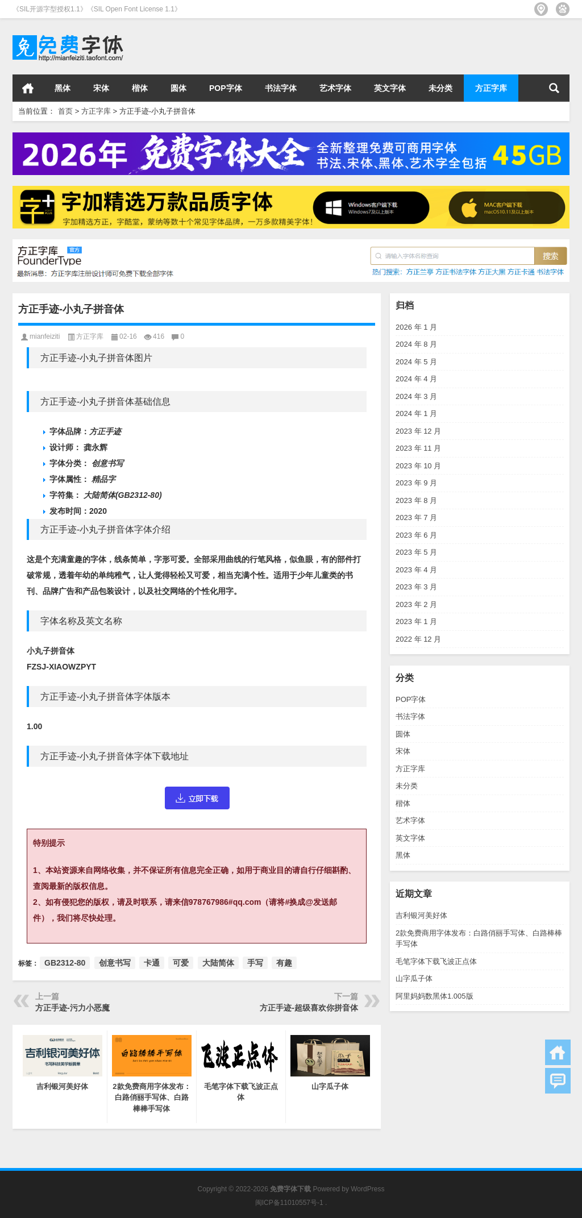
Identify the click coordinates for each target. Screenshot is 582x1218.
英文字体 (390, 88)
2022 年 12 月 (418, 639)
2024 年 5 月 (416, 361)
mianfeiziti (45, 336)
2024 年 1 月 (416, 413)
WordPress (367, 1189)
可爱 (181, 962)
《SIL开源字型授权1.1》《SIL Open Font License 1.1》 (97, 9)
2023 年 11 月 (418, 448)
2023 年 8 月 (416, 500)
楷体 (140, 88)
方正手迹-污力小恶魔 (72, 1007)
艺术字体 (335, 88)
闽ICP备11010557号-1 (289, 1203)
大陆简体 (218, 962)
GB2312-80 (64, 962)
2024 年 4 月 (416, 379)
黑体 (62, 88)
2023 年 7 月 (416, 517)
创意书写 (115, 962)
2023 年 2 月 (416, 604)
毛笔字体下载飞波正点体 (436, 961)
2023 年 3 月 (416, 587)
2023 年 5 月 (416, 552)
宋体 (101, 88)
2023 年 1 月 (416, 621)
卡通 (152, 962)
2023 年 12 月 (418, 431)
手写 (255, 962)
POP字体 (225, 88)
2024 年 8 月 (416, 344)
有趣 (284, 962)
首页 (28, 88)
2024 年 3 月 (416, 396)
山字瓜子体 (414, 978)
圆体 (178, 88)
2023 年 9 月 (416, 483)
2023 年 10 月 (418, 466)
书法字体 (281, 88)
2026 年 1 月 (416, 327)
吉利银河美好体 (421, 915)
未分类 (440, 88)
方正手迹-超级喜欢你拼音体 (309, 1007)
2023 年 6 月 (416, 535)
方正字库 (491, 88)
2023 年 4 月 (416, 570)
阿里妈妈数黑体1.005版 (434, 996)
